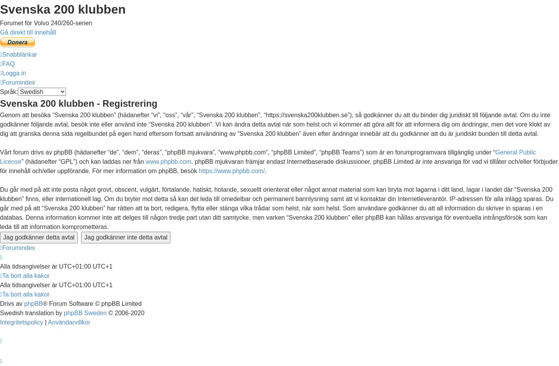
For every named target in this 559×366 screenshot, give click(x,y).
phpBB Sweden (85, 313)
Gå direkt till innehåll (28, 32)
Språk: (9, 91)
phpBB (33, 303)
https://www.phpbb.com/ (232, 171)
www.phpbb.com (168, 161)
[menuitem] (7, 64)
